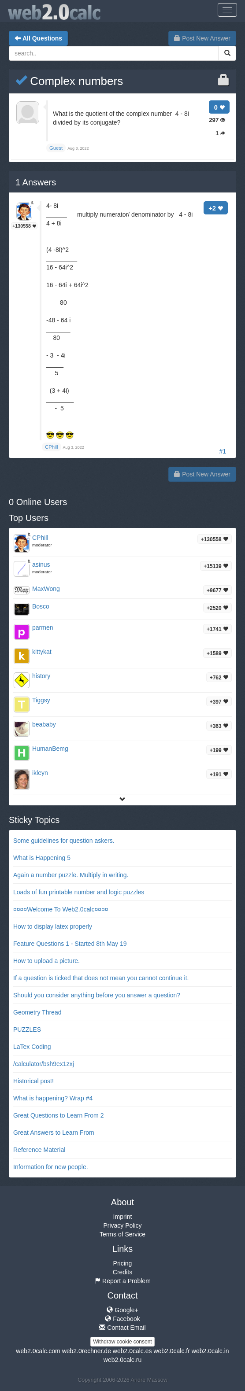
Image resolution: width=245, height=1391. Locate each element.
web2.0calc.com (38, 1350)
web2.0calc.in (210, 1350)
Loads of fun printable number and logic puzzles (78, 892)
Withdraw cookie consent (122, 1342)
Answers (35, 182)
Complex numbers (69, 81)
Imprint (122, 1216)
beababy (44, 724)
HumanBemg (50, 748)
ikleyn (40, 772)
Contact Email (122, 1327)
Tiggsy (41, 700)
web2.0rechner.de (86, 1350)
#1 (222, 451)
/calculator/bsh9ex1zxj (43, 1063)
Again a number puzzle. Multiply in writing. (70, 874)
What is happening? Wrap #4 (53, 1098)
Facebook (122, 1318)
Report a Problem (122, 1280)
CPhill (40, 537)
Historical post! (33, 1081)
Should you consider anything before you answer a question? (96, 995)
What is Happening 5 (42, 857)
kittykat (42, 651)
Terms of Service (122, 1234)
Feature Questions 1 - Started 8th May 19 (70, 943)
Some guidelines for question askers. (64, 840)
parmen (42, 627)
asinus (41, 564)
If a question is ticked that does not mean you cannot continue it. (101, 977)
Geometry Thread (37, 1012)
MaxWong (46, 588)
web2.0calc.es (132, 1350)
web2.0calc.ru (122, 1359)
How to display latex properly (52, 926)
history (41, 675)
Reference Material (39, 1149)
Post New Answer (202, 38)
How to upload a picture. (46, 960)
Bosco (40, 606)
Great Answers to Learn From (53, 1132)
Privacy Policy (122, 1225)
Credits (122, 1272)
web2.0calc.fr (171, 1350)
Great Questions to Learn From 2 (58, 1115)
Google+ (122, 1310)
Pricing (122, 1263)
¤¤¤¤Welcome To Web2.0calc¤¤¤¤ (60, 909)
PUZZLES (27, 1029)
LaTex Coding (32, 1046)
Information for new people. (50, 1166)
